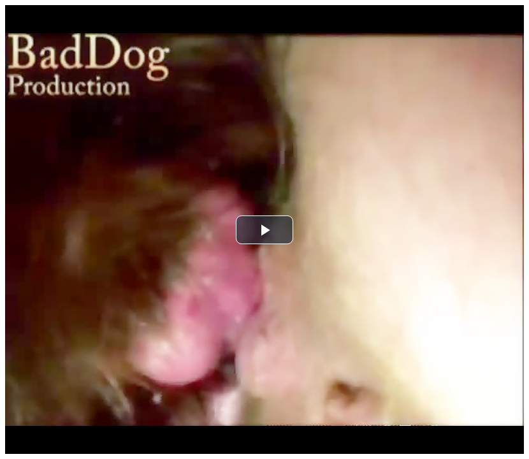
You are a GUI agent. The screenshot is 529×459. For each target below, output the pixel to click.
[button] (264, 229)
